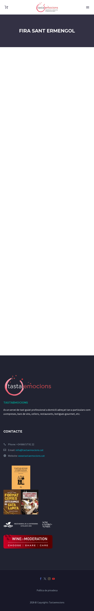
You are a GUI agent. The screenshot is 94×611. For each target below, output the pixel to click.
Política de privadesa (47, 590)
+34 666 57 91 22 (25, 444)
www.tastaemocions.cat (31, 455)
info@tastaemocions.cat (29, 450)
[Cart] (6, 7)
